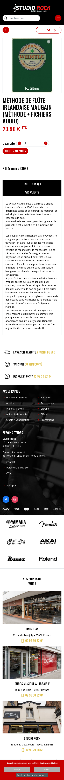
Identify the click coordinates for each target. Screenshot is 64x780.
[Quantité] (32, 143)
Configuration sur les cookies (32, 774)
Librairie (45, 408)
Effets (44, 414)
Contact (10, 462)
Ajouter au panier (15, 151)
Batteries (46, 397)
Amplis (10, 403)
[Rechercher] (21, 18)
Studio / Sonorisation (18, 419)
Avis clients (32, 192)
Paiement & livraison (17, 467)
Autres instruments (16, 414)
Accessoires (47, 403)
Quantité (9, 143)
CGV (8, 473)
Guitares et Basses (16, 397)
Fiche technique (32, 184)
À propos (11, 485)
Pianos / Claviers (15, 408)
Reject (47, 769)
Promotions (47, 419)
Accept (17, 769)
